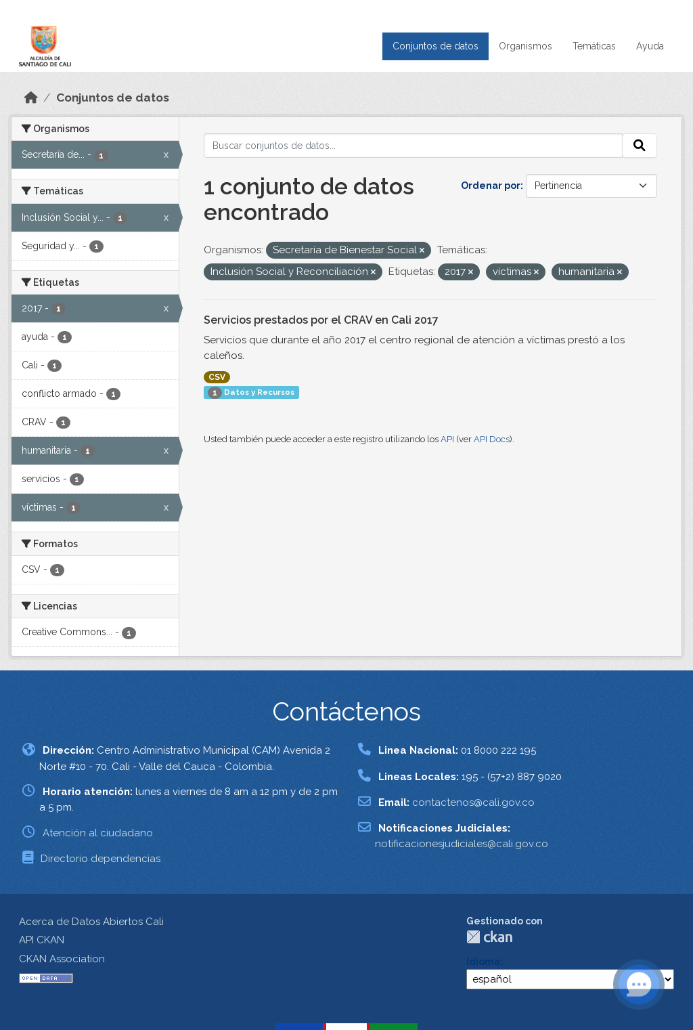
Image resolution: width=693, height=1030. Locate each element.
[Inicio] (31, 97)
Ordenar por (490, 185)
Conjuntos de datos (435, 46)
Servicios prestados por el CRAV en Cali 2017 (321, 320)
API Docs (492, 439)
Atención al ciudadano (98, 833)
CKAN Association (62, 959)
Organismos (525, 46)
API (447, 439)
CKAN (489, 937)
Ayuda (650, 46)
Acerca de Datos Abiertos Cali (91, 922)
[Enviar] (639, 145)
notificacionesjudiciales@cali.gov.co (461, 844)
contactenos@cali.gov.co (473, 802)
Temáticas (594, 46)
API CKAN (41, 940)
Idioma (483, 961)
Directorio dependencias (100, 859)
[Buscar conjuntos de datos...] (413, 145)
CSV (216, 377)
